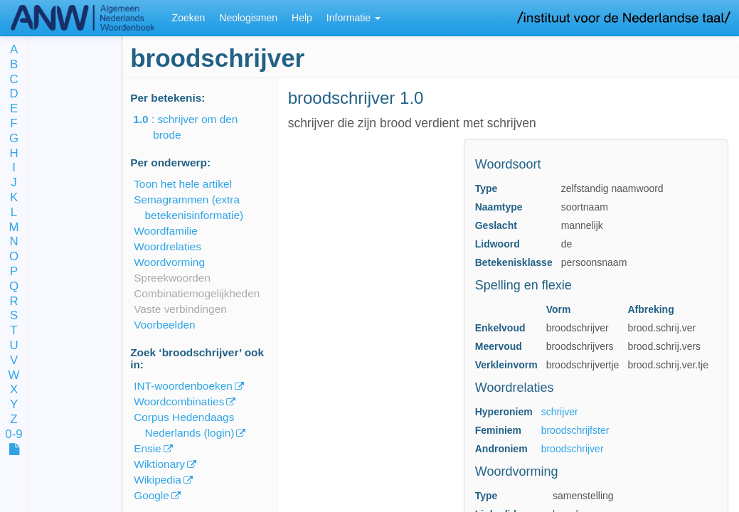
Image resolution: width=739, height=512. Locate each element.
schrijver (559, 411)
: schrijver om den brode (195, 127)
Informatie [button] (353, 17)
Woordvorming (169, 262)
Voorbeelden (164, 325)
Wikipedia (157, 480)
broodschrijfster (575, 430)
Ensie (147, 448)
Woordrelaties (167, 246)
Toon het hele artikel (183, 184)
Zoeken (189, 17)
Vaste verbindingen (180, 309)
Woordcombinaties (179, 401)
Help (302, 17)
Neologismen (248, 17)
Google (151, 495)
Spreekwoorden (172, 278)
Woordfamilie (166, 231)
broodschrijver (572, 448)
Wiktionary (159, 464)
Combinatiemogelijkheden (197, 293)
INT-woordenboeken (183, 386)
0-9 (13, 435)
